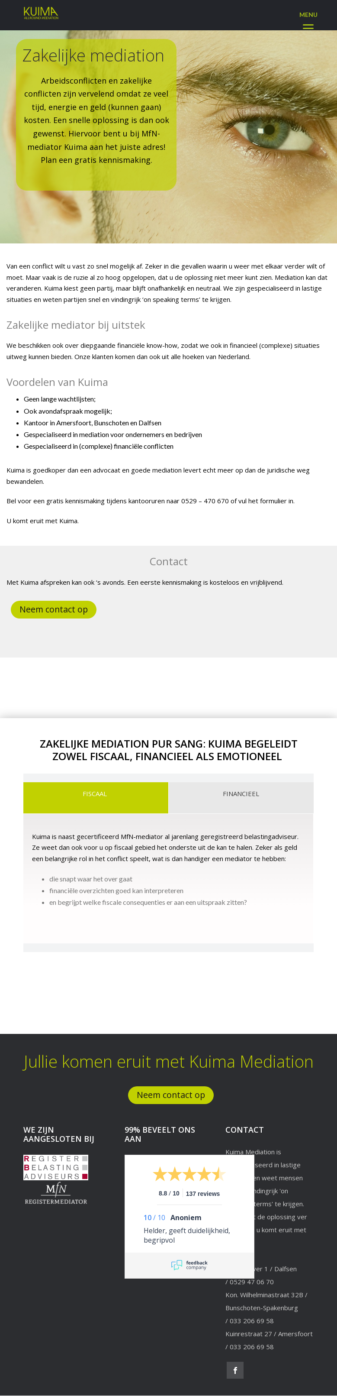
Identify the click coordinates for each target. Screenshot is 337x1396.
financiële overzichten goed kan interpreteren (116, 891)
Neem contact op (54, 609)
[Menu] (308, 18)
